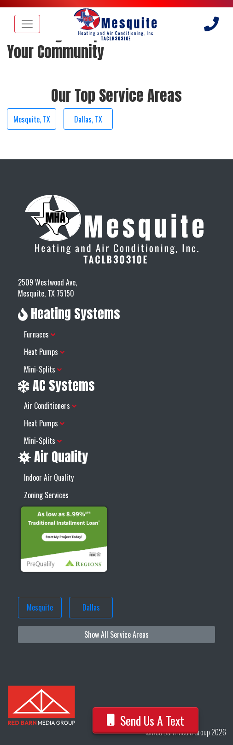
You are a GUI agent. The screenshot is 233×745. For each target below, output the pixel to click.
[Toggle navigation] (27, 24)
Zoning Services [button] (46, 495)
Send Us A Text (146, 720)
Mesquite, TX (31, 119)
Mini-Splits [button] (43, 369)
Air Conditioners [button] (50, 405)
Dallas (91, 607)
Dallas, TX (88, 119)
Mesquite (40, 607)
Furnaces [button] (39, 334)
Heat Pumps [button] (44, 351)
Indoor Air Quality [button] (49, 477)
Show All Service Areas (116, 634)
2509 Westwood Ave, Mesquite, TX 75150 (47, 288)
